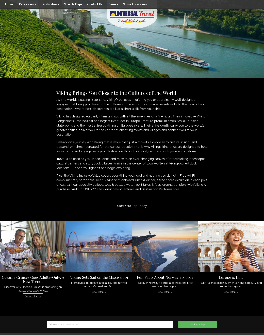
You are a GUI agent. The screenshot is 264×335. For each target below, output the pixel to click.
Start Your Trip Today (132, 206)
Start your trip (197, 324)
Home (9, 4)
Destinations (50, 4)
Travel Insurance (135, 4)
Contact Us (94, 4)
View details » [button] (33, 296)
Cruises (112, 4)
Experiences (27, 4)
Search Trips (73, 4)
